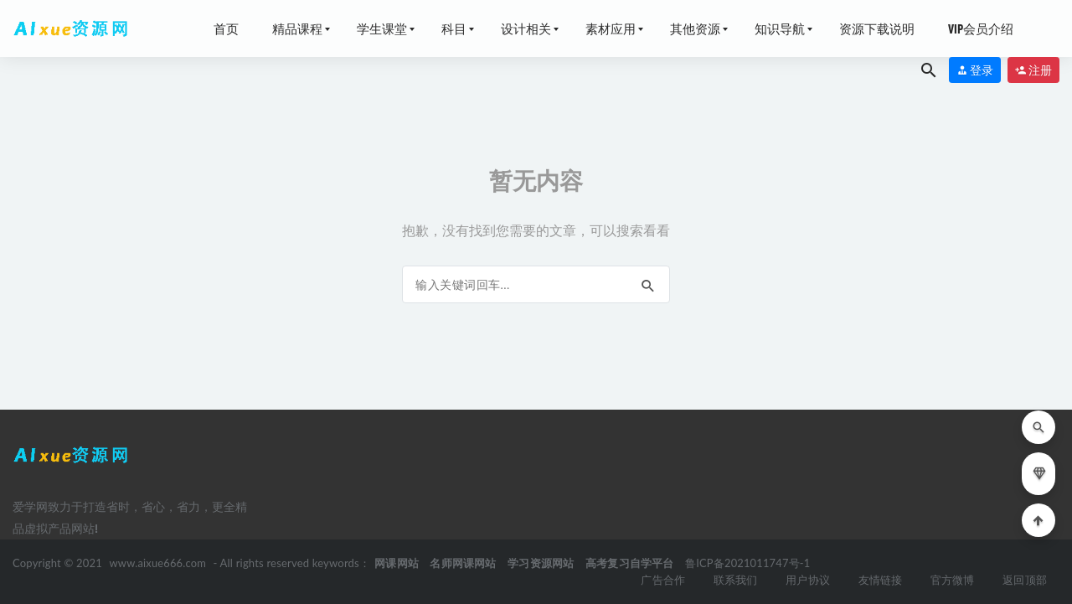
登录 (974, 70)
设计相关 (526, 28)
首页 (226, 28)
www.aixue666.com (159, 563)
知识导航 (780, 28)
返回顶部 (1024, 579)
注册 (1033, 70)
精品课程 (297, 28)
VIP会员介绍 (980, 28)
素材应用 (610, 28)
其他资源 (695, 28)
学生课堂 (382, 28)
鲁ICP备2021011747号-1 (749, 563)
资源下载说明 (877, 28)
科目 (453, 28)
